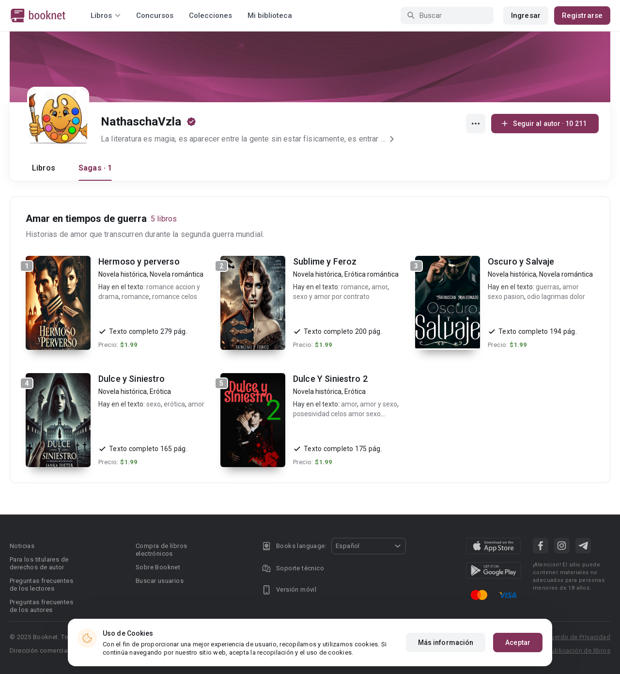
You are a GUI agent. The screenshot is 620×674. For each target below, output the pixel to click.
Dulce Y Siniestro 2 (330, 379)
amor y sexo (378, 404)
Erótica (160, 391)
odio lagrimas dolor (556, 296)
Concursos (154, 15)
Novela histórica (122, 274)
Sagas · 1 (95, 167)
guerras (547, 287)
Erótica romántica (371, 274)
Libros (43, 167)
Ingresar (526, 15)
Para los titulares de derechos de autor (39, 563)
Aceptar (517, 642)
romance (135, 296)
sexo (153, 404)
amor (380, 287)
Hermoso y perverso (139, 261)
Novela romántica (176, 274)
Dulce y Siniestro (131, 379)
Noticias (22, 545)
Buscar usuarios (160, 580)
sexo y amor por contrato (331, 296)
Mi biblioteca (270, 15)
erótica (174, 404)
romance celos (174, 296)
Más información (446, 642)
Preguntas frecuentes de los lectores (41, 584)
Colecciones (210, 15)
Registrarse (582, 15)
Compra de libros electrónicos (161, 549)
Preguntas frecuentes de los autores (41, 605)
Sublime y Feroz (324, 261)
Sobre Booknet (158, 567)
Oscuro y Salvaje (521, 261)
